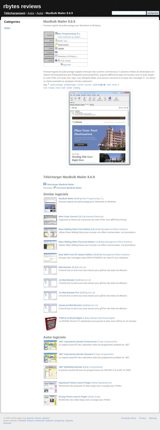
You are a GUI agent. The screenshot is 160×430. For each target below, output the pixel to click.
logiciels (69, 420)
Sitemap (153, 418)
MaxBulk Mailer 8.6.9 (69, 198)
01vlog (97, 396)
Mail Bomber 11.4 (67, 267)
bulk (63, 88)
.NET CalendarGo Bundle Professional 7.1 (79, 341)
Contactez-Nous (128, 418)
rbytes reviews (22, 6)
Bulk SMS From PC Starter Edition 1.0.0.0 (79, 254)
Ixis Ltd (82, 267)
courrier (88, 84)
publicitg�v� (99, 84)
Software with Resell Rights (102, 318)
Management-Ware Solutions (114, 229)
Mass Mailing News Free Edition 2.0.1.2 (78, 229)
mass (57, 88)
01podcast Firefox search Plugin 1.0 (76, 382)
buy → (67, 41)
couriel (80, 84)
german (30, 418)
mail (109, 84)
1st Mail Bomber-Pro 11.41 (72, 292)
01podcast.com (105, 382)
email (114, 84)
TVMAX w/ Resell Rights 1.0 (72, 318)
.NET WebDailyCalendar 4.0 (72, 367)
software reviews (26, 420)
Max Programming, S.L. (69, 33)
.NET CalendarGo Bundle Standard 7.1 (78, 354)
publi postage (57, 84)
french (38, 418)
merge (51, 88)
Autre (31, 13)
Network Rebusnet (94, 216)
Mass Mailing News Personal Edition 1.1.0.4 (80, 242)
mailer (69, 88)
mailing (76, 88)
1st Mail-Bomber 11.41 (70, 280)
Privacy (142, 418)
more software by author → (70, 37)
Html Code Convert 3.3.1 (71, 216)
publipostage (70, 84)
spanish (45, 418)
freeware (7, 423)
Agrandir (67, 64)
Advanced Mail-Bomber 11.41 (73, 305)
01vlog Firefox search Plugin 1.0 (75, 396)
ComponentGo (110, 341)
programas (59, 420)
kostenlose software (44, 420)
